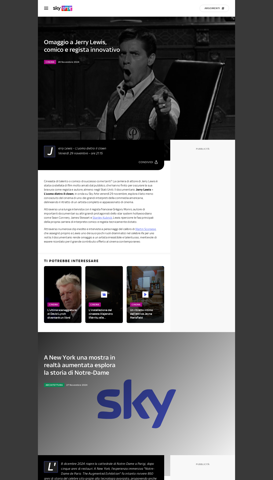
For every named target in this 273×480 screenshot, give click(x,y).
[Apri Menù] (48, 8)
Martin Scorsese (145, 229)
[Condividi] (148, 162)
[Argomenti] (214, 8)
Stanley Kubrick (102, 217)
